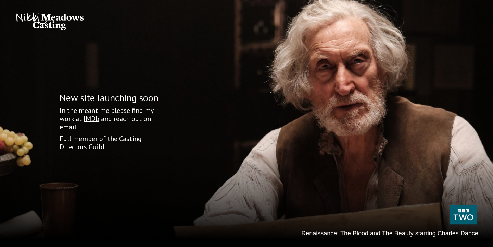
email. (69, 126)
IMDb (91, 118)
